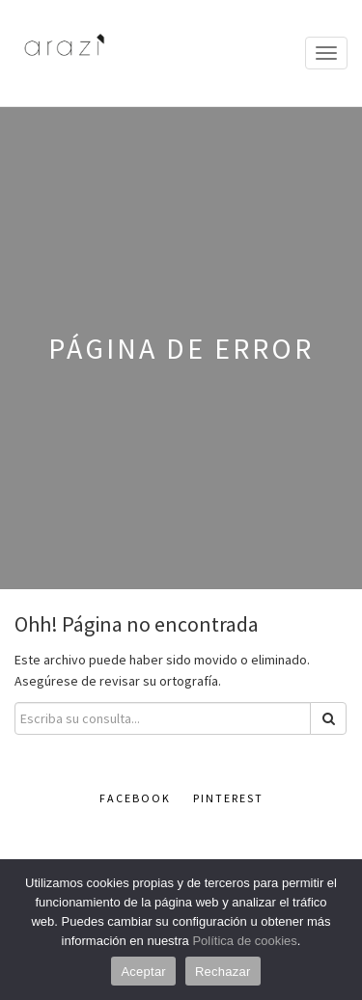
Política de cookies (244, 940)
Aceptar (143, 971)
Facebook (135, 798)
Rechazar (223, 971)
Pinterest (228, 798)
